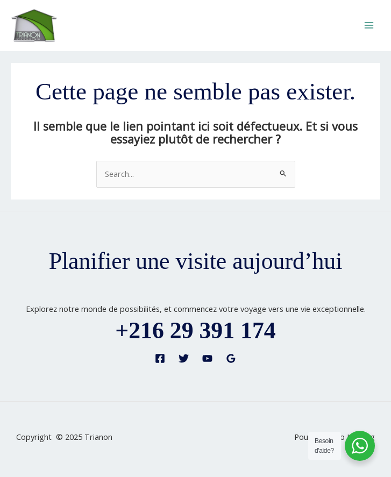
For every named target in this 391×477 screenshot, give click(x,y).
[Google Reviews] (231, 358)
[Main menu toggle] (369, 25)
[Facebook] (160, 358)
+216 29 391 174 (195, 330)
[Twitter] (184, 358)
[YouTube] (207, 358)
